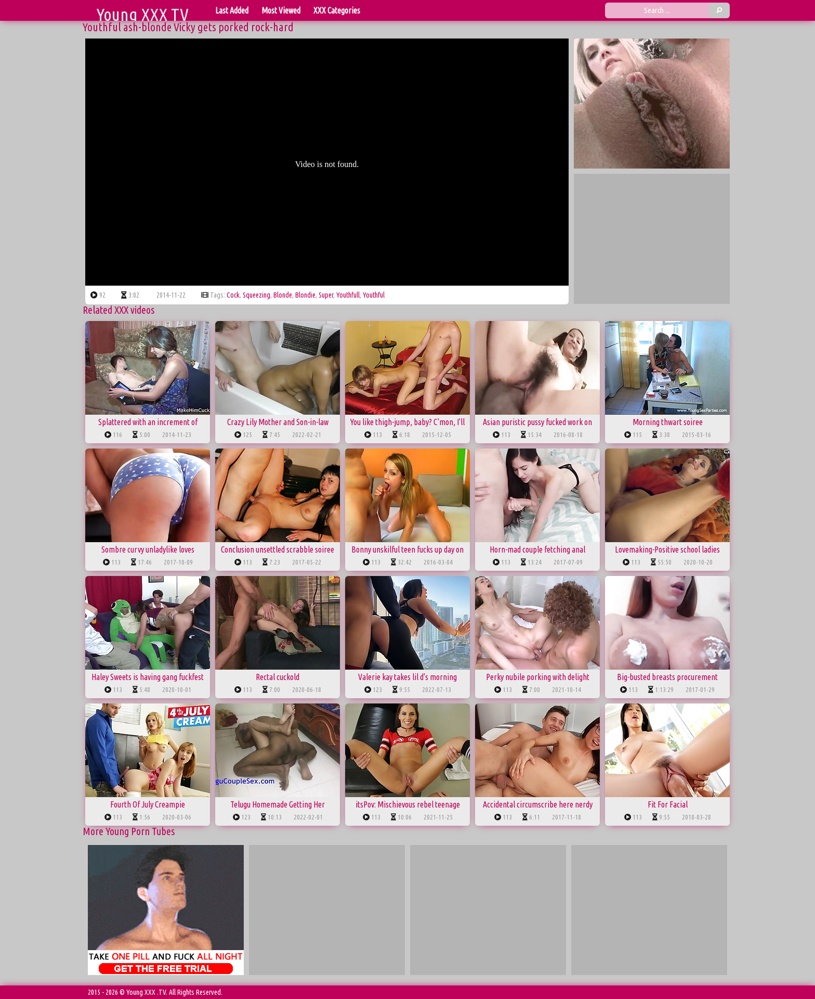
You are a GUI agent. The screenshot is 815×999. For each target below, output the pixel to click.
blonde (282, 295)
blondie (305, 295)
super (326, 295)
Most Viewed (280, 10)
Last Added (231, 10)
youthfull (348, 295)
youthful (374, 295)
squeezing (256, 295)
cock (233, 295)
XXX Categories (336, 10)
